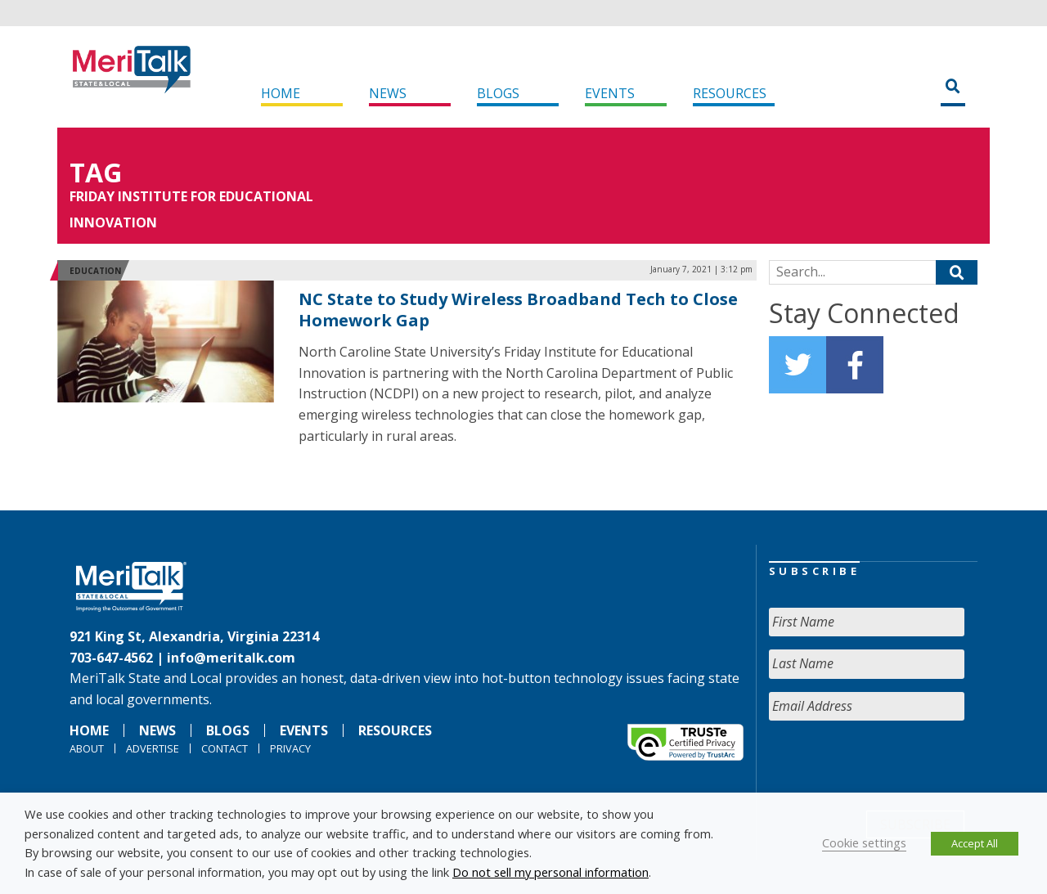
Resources (729, 93)
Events (610, 93)
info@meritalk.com (231, 658)
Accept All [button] (974, 843)
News (388, 93)
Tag (96, 172)
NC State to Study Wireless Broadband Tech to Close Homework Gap (518, 309)
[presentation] (893, 765)
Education (95, 270)
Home (280, 93)
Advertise (152, 748)
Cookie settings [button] (864, 842)
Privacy (290, 748)
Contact (224, 748)
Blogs (498, 93)
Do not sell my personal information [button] (550, 872)
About (87, 748)
